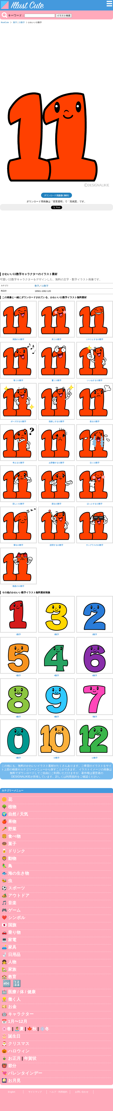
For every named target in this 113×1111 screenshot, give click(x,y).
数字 (15, 22)
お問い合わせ (81, 1092)
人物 (12, 962)
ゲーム (14, 910)
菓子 (12, 843)
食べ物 (14, 836)
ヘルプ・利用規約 (58, 1092)
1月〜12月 (17, 1021)
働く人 (14, 999)
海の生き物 (18, 873)
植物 (12, 806)
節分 (12, 1065)
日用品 (14, 954)
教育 (12, 976)
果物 (12, 821)
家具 (12, 947)
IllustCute (5, 22)
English (11, 1092)
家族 (12, 969)
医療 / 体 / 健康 (22, 991)
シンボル (16, 917)
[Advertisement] (56, 51)
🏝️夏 (19, 1028)
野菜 (12, 829)
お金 (12, 1006)
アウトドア (19, 895)
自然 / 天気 (18, 814)
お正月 (14, 1058)
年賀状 (30, 1058)
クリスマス (19, 1043)
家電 (12, 939)
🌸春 (6, 1028)
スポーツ (16, 888)
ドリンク (16, 851)
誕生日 (14, 1036)
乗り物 (14, 932)
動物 (12, 858)
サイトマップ (35, 1092)
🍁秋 (31, 1028)
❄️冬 (44, 1028)
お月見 (14, 1080)
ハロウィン (19, 1051)
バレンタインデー (25, 1073)
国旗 (12, 925)
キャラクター (21, 1014)
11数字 (22, 22)
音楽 (12, 902)
